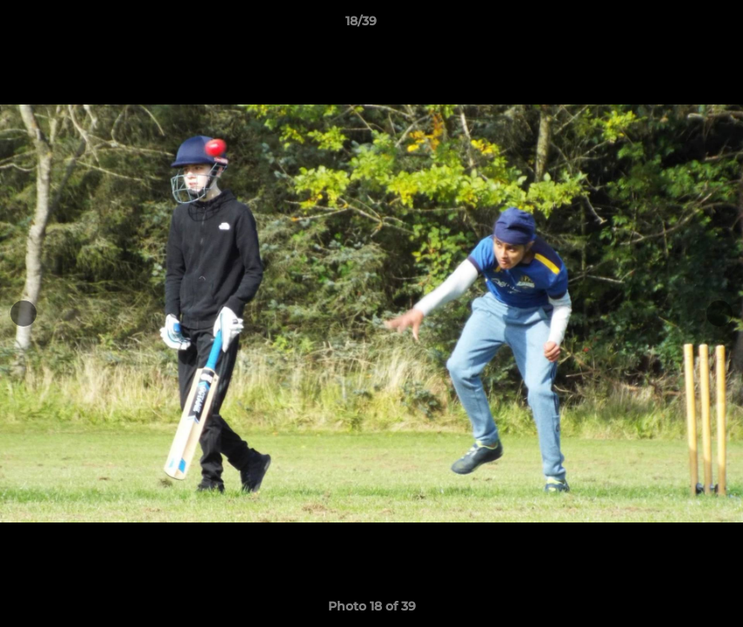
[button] (669, 25)
